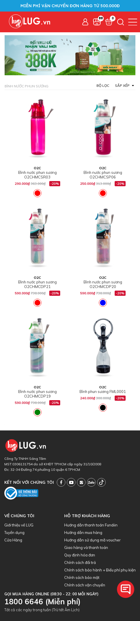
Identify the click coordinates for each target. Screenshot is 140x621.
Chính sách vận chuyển (84, 585)
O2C (37, 168)
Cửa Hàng (13, 540)
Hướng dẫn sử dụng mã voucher (92, 540)
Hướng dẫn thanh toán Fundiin (91, 525)
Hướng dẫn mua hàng (83, 532)
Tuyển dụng (14, 532)
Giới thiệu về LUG (18, 525)
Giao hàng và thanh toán (86, 547)
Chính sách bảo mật (81, 577)
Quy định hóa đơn (79, 555)
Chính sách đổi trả (80, 562)
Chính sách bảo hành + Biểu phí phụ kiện (100, 570)
